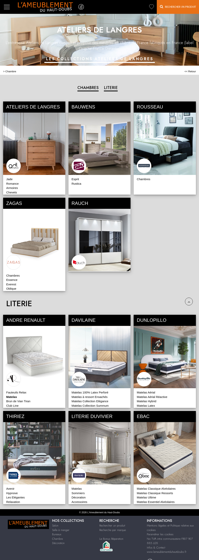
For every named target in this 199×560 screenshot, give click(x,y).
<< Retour (190, 71)
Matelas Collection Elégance (90, 401)
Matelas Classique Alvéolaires (156, 488)
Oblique (11, 288)
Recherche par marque (112, 530)
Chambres (143, 179)
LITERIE (111, 88)
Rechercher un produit (112, 525)
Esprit (75, 179)
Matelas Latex (146, 405)
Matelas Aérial (146, 392)
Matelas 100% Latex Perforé (90, 392)
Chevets (11, 192)
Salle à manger (60, 530)
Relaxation (13, 502)
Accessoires (79, 502)
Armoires (12, 188)
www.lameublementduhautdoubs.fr (167, 552)
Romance (12, 183)
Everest (11, 284)
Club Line (12, 405)
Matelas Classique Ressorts (155, 493)
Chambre (10, 71)
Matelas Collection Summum (90, 405)
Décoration (79, 497)
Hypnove (12, 493)
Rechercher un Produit (178, 7)
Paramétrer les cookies (160, 534)
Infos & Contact (156, 547)
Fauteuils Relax (16, 392)
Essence (12, 279)
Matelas (77, 488)
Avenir (10, 488)
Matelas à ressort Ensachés (90, 397)
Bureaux (56, 534)
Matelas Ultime (146, 497)
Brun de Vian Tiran (18, 401)
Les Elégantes (15, 497)
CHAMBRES (88, 88)
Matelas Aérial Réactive (152, 397)
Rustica (76, 183)
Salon (55, 525)
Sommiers (78, 493)
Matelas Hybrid (146, 401)
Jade (9, 179)
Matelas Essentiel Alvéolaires (155, 502)
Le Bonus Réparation (111, 539)
